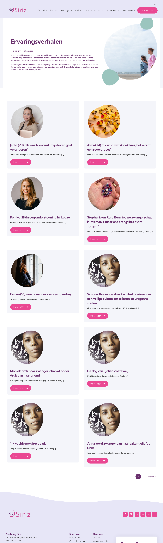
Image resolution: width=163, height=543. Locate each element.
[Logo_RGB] (18, 5)
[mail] (148, 514)
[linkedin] (137, 514)
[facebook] (125, 514)
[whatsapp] (142, 514)
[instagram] (131, 514)
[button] (155, 4)
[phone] (154, 514)
